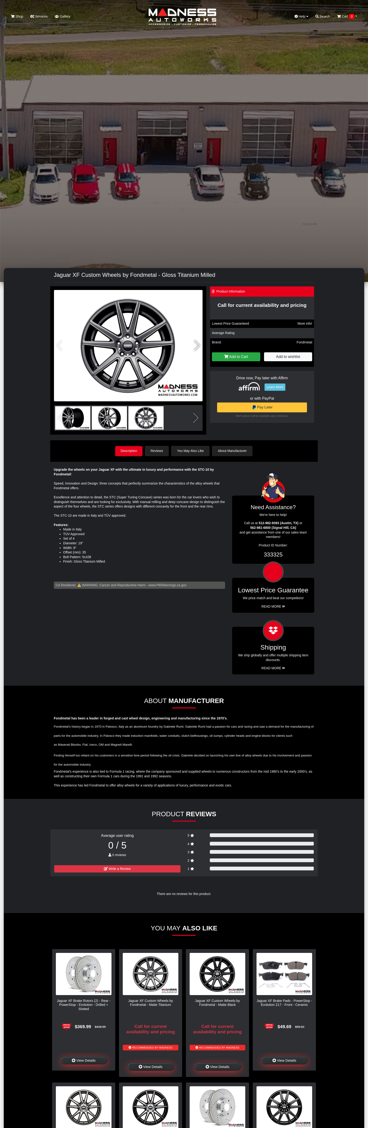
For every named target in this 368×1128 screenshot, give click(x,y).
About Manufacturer (232, 451)
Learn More (275, 387)
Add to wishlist (288, 357)
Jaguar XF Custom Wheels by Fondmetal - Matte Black (217, 1002)
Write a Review (117, 868)
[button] (197, 345)
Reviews (157, 451)
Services (39, 16)
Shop (17, 16)
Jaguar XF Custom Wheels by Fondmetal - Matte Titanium (150, 1002)
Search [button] (322, 16)
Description (129, 451)
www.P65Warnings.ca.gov (168, 585)
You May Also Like (191, 451)
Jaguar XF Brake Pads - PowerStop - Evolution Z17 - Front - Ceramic (284, 1002)
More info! (305, 323)
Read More (273, 606)
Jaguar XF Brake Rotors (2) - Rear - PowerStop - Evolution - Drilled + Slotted (84, 1005)
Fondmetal (304, 342)
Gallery (62, 16)
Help (302, 16)
